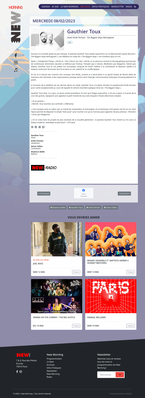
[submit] (120, 374)
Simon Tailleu (110, 207)
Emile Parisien (93, 207)
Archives (85, 6)
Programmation (54, 358)
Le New (50, 361)
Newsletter (117, 6)
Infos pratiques (100, 6)
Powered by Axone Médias (121, 393)
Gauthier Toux (76, 207)
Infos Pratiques (54, 367)
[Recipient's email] (107, 374)
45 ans (55, 6)
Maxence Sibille (57, 207)
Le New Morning (69, 6)
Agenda (46, 6)
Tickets (76, 272)
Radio (129, 6)
